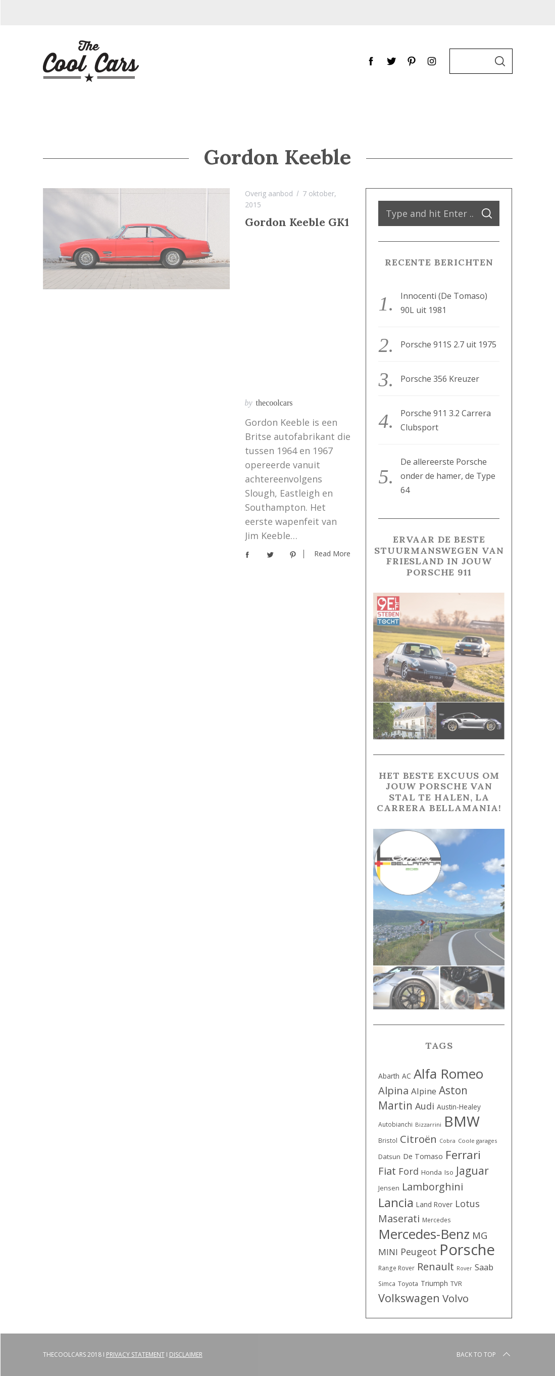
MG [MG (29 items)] (479, 1235)
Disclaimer (186, 1354)
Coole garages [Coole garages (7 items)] (477, 1140)
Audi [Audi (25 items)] (424, 1106)
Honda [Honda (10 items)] (431, 1172)
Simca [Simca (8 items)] (386, 1283)
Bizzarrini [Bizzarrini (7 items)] (428, 1124)
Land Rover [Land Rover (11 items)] (434, 1204)
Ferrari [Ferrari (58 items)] (463, 1155)
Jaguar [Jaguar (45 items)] (472, 1171)
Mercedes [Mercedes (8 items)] (436, 1220)
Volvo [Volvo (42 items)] (455, 1298)
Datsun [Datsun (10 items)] (389, 1156)
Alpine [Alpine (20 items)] (423, 1091)
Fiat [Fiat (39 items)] (387, 1171)
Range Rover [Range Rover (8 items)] (396, 1268)
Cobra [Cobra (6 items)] (447, 1140)
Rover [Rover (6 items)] (464, 1268)
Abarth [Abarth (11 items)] (388, 1076)
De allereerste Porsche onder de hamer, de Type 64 (447, 476)
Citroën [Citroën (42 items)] (418, 1139)
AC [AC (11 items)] (406, 1076)
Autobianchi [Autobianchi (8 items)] (395, 1124)
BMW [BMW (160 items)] (462, 1121)
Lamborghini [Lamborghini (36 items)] (432, 1186)
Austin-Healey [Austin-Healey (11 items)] (459, 1107)
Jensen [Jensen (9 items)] (388, 1188)
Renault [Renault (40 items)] (435, 1266)
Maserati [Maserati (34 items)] (399, 1218)
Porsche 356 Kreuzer (439, 378)
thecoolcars (274, 240)
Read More (332, 391)
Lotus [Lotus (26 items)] (467, 1203)
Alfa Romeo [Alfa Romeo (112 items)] (448, 1073)
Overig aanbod (269, 193)
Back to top (484, 1354)
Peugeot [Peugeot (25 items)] (418, 1252)
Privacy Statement (135, 1354)
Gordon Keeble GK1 (297, 222)
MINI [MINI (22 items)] (388, 1252)
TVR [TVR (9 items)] (456, 1283)
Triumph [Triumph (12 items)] (434, 1283)
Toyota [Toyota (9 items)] (408, 1283)
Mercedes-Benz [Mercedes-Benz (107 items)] (424, 1234)
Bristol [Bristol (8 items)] (387, 1140)
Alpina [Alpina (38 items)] (393, 1090)
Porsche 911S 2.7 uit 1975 (448, 344)
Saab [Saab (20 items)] (484, 1267)
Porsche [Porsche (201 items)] (467, 1249)
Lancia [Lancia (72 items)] (396, 1202)
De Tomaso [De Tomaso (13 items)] (423, 1156)
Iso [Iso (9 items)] (448, 1172)
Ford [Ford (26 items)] (408, 1171)
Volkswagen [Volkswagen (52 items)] (409, 1298)
